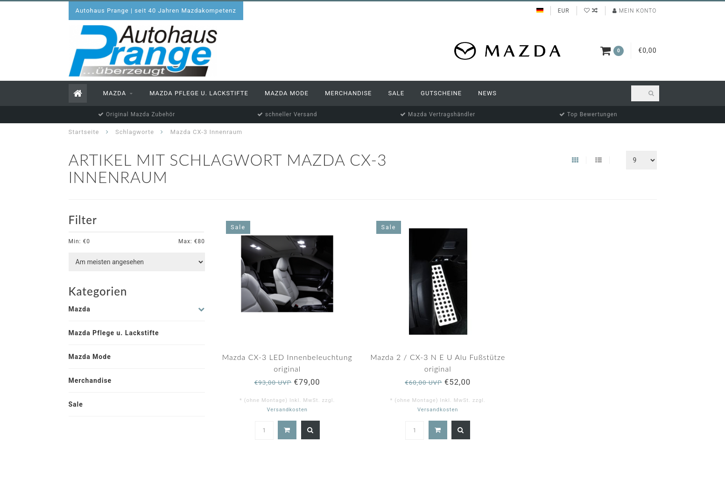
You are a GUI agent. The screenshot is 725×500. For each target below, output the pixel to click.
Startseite (84, 131)
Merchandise (348, 93)
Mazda (115, 93)
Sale (396, 93)
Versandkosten (287, 410)
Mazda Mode (287, 93)
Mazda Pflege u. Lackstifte (198, 93)
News (487, 93)
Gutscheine (441, 93)
